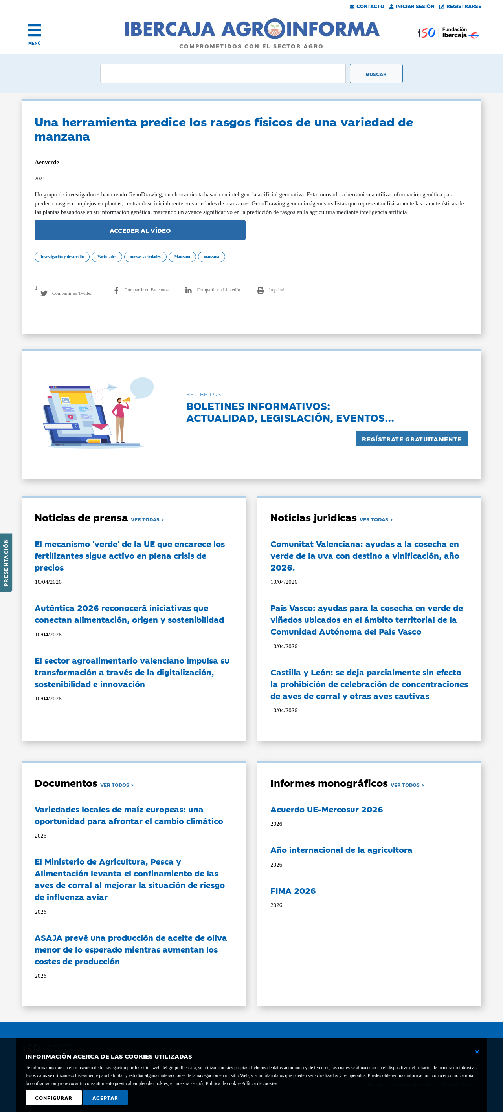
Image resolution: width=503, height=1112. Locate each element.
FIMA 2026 (293, 890)
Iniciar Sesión (411, 5)
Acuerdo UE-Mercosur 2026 (326, 809)
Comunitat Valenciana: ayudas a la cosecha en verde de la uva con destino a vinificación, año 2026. (364, 555)
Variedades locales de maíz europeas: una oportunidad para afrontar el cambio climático (129, 815)
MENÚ (34, 43)
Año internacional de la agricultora (341, 849)
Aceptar (105, 1097)
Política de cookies (259, 1083)
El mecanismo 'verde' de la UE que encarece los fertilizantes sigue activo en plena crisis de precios (130, 555)
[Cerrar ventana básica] (477, 1052)
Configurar (53, 1097)
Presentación (5, 563)
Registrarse (460, 5)
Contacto (367, 5)
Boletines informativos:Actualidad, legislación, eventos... (290, 411)
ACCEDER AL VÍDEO (140, 230)
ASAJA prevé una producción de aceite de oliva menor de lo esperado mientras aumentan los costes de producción (131, 949)
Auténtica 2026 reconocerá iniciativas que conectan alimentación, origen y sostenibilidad (129, 613)
